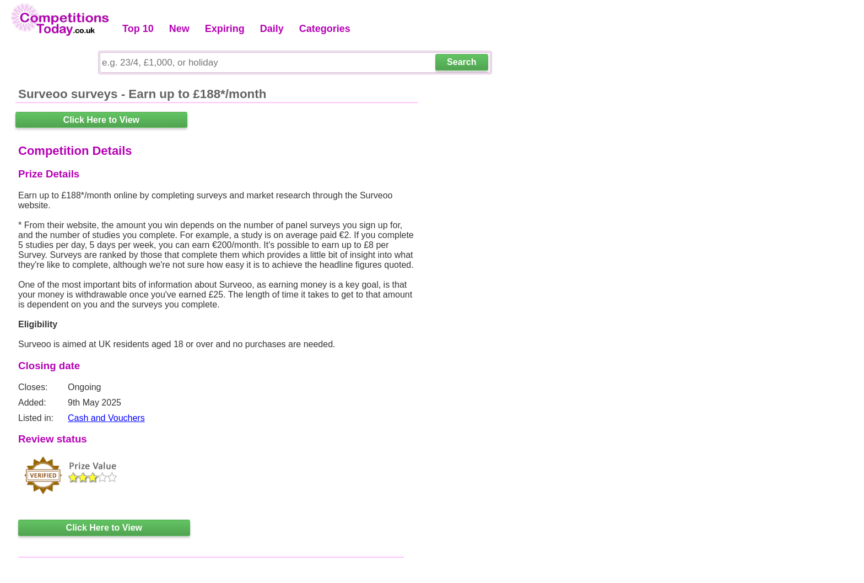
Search (461, 62)
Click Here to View (101, 120)
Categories (324, 28)
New (179, 28)
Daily (272, 28)
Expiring (225, 28)
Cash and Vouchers (106, 418)
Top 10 (138, 28)
